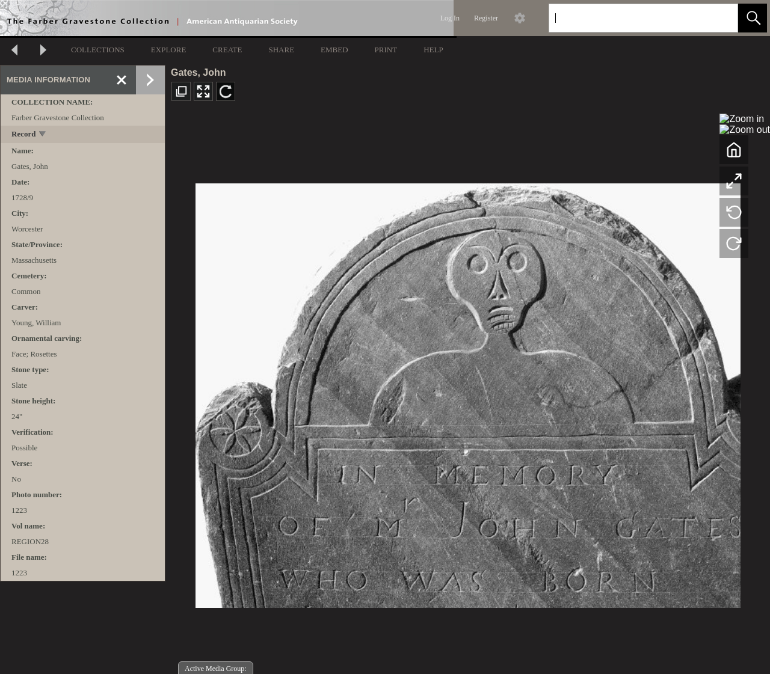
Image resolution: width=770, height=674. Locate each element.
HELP (433, 49)
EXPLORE (168, 49)
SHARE (281, 49)
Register (486, 18)
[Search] (629, 18)
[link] (719, 17)
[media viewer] (467, 392)
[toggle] (43, 134)
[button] (752, 18)
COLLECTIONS (98, 49)
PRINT (386, 49)
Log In (450, 18)
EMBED (334, 49)
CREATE (227, 49)
